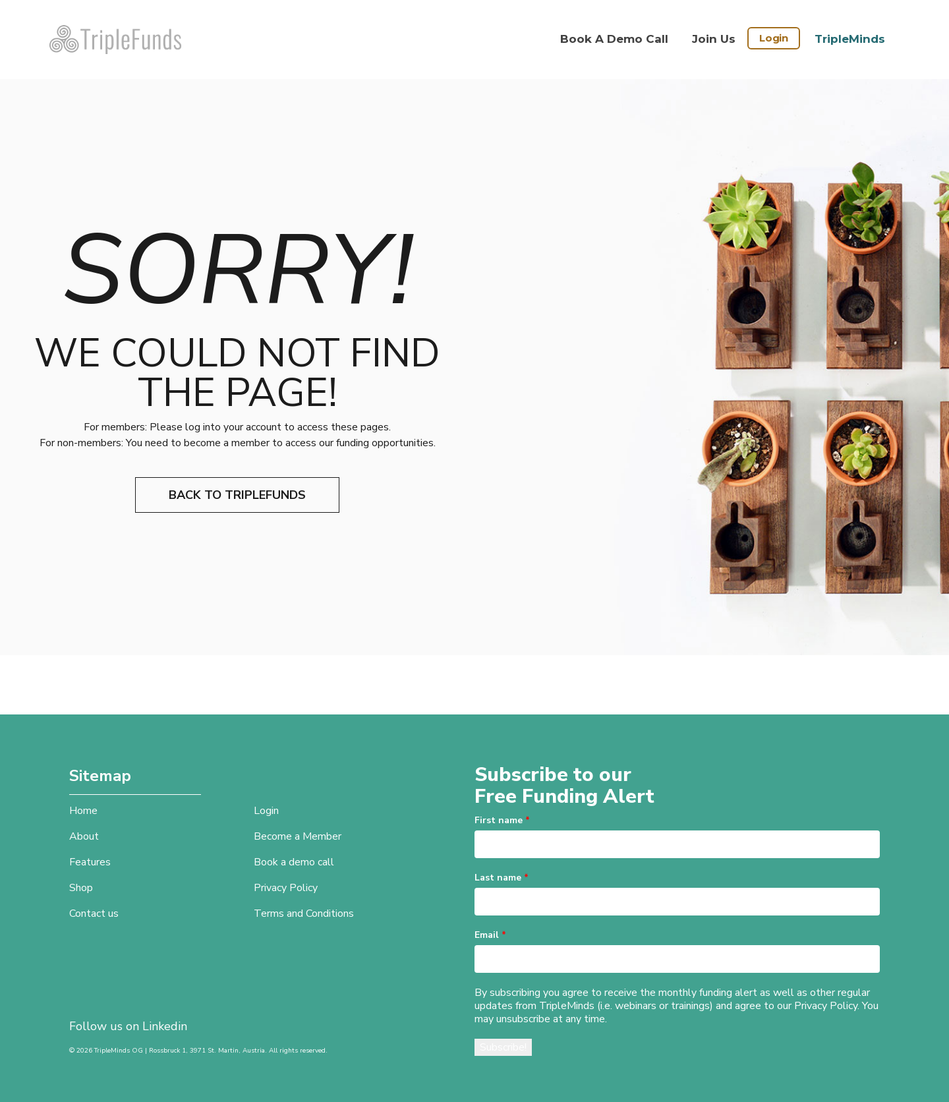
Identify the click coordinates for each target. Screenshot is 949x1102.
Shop (81, 888)
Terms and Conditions (304, 913)
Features (90, 862)
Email (490, 935)
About (84, 836)
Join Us (713, 38)
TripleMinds (850, 38)
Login (773, 38)
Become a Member (297, 836)
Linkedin (164, 1026)
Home (83, 810)
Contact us (94, 913)
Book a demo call (614, 38)
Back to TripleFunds (237, 495)
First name (502, 820)
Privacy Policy (286, 888)
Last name (501, 877)
